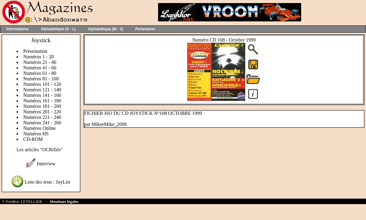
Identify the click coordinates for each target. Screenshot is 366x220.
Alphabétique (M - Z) (105, 29)
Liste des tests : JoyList (47, 182)
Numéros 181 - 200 (42, 106)
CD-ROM (33, 139)
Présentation (35, 51)
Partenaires (145, 29)
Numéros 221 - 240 (42, 117)
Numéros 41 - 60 (39, 67)
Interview (46, 163)
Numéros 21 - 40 (39, 62)
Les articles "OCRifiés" (40, 149)
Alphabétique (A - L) (58, 29)
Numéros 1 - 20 (38, 56)
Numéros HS (36, 133)
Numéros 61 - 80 (39, 73)
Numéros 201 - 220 (42, 111)
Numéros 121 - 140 (42, 89)
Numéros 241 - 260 (42, 122)
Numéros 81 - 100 (41, 78)
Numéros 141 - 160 (42, 95)
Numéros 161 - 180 (42, 100)
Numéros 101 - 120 (42, 84)
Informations (17, 29)
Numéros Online (39, 128)
